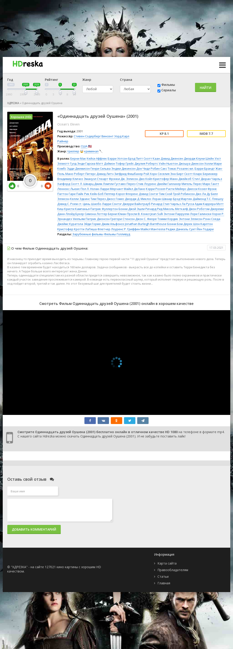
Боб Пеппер (106, 194)
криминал (91, 151)
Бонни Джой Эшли (132, 209)
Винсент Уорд (111, 136)
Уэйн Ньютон (168, 163)
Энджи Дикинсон (123, 168)
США (84, 146)
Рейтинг (51, 79)
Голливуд (123, 234)
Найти (205, 87)
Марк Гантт (211, 184)
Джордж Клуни (194, 158)
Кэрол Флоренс (127, 194)
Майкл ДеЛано (134, 189)
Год (10, 79)
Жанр (86, 79)
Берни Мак (78, 158)
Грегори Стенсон (122, 219)
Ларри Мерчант (111, 189)
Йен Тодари (205, 229)
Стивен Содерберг (87, 136)
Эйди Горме (92, 224)
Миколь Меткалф (175, 209)
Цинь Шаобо (92, 204)
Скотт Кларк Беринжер (201, 174)
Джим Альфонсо (112, 224)
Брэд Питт (135, 158)
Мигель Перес (192, 184)
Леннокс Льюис (68, 189)
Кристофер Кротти (70, 229)
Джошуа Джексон (191, 163)
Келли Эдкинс (80, 199)
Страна (126, 79)
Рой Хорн (150, 174)
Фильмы (168, 84)
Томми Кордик (167, 219)
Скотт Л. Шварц (82, 184)
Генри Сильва (101, 168)
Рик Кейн (90, 194)
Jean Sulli (156, 214)
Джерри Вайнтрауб (136, 204)
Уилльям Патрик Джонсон (91, 219)
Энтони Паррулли (176, 214)
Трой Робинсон (184, 194)
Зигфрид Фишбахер (128, 174)
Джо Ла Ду (202, 194)
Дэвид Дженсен (172, 158)
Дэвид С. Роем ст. (69, 204)
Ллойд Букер (75, 214)
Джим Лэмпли (104, 184)
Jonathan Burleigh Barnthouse (146, 224)
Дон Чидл (143, 168)
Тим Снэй (165, 194)
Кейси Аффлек (97, 158)
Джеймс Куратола (70, 224)
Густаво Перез (125, 184)
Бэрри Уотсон (117, 158)
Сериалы (168, 90)
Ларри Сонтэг (112, 204)
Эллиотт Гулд (66, 163)
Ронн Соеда (211, 219)
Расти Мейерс (176, 189)
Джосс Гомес (115, 199)
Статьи (163, 576)
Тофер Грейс (125, 163)
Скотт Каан (152, 158)
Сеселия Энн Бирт (171, 174)
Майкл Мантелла (153, 229)
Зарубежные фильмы (87, 234)
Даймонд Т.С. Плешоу (208, 199)
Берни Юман (117, 214)
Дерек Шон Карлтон (198, 224)
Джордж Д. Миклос (138, 199)
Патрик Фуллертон (104, 209)
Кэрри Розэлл (155, 189)
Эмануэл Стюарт (96, 179)
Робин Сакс (159, 168)
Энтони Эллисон (191, 219)
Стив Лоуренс (146, 184)
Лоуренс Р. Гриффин (125, 229)
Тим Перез (98, 199)
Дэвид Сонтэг (148, 194)
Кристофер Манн (165, 179)
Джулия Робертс (146, 163)
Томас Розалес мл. (181, 168)
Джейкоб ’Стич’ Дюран (194, 179)
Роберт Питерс (85, 174)
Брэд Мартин (182, 199)
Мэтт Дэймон (105, 163)
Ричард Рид (153, 209)
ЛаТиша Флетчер (97, 229)
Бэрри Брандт (205, 168)
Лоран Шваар (162, 199)
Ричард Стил (160, 204)
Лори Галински (200, 214)
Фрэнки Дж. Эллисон (123, 179)
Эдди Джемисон (78, 168)
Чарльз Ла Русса (182, 204)
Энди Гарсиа (86, 163)
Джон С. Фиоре (146, 219)
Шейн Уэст (213, 158)
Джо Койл (145, 179)
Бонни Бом (175, 224)
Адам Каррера (205, 204)
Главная (163, 583)
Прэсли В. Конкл (138, 214)
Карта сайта (167, 563)
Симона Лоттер (96, 214)
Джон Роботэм (199, 209)
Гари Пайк (76, 194)
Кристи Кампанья (77, 209)
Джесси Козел (197, 189)
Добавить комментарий (34, 529)
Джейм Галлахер (169, 184)
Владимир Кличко (70, 179)
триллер (73, 151)
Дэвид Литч (105, 174)
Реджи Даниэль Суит (181, 229)
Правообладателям (172, 570)
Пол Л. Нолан (90, 189)
